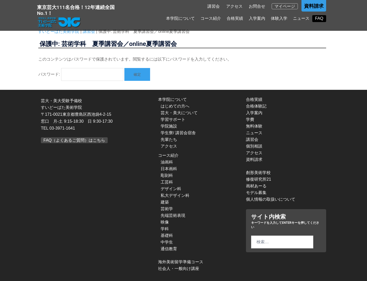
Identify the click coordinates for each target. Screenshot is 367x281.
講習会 (213, 6)
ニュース (301, 18)
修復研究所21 (258, 179)
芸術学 (167, 209)
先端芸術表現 (173, 215)
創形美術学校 (258, 172)
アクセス (234, 6)
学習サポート (173, 119)
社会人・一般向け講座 (178, 268)
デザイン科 (171, 189)
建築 (165, 202)
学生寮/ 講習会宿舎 (178, 133)
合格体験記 (256, 106)
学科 (165, 229)
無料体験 (254, 126)
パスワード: (80, 74)
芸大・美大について (179, 113)
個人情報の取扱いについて (270, 199)
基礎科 (167, 235)
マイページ (284, 6)
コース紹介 (210, 18)
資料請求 (314, 6)
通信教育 (169, 249)
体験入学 (279, 18)
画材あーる (256, 186)
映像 (165, 222)
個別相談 (254, 146)
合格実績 (235, 18)
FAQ (319, 18)
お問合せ (257, 6)
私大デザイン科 (175, 195)
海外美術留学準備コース (180, 262)
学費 (250, 119)
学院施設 (169, 126)
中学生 (167, 242)
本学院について (180, 18)
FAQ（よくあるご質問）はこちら (74, 140)
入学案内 (257, 18)
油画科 (167, 162)
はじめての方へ (175, 106)
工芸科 (167, 182)
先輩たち (169, 139)
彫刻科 (167, 175)
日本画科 (169, 169)
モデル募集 (256, 192)
